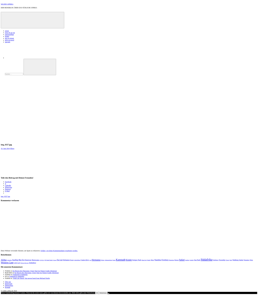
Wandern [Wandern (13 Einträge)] (246, 260)
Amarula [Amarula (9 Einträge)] (9, 260)
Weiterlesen (103, 293)
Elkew (12, 148)
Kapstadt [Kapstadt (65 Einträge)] (120, 259)
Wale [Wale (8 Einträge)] (230, 260)
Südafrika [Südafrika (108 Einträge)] (206, 259)
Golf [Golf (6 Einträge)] (90, 260)
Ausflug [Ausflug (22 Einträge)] (15, 260)
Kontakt (7, 287)
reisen (7, 31)
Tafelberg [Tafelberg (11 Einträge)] (215, 260)
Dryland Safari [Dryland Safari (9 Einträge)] (49, 260)
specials (7, 42)
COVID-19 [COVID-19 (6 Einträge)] (42, 260)
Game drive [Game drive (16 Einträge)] (85, 260)
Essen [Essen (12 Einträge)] (72, 260)
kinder (7, 36)
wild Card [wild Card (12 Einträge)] (17, 263)
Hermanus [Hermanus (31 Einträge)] (96, 260)
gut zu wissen (9, 38)
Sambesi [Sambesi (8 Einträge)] (187, 260)
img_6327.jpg (5, 196)
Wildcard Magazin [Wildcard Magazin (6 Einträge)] (24, 263)
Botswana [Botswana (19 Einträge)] (35, 260)
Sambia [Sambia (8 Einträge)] (192, 260)
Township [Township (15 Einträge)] (222, 260)
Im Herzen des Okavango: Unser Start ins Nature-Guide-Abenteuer (35, 271)
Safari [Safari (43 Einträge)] (182, 259)
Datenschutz (9, 285)
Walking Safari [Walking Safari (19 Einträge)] (237, 260)
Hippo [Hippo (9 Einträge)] (102, 260)
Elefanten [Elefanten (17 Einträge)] (66, 260)
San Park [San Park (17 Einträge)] (197, 260)
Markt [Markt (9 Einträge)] (148, 260)
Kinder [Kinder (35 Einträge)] (129, 260)
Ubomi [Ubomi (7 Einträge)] (227, 260)
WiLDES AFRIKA (7, 4)
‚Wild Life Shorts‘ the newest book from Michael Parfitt (31, 278)
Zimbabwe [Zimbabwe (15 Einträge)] (32, 263)
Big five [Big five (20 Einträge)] (22, 260)
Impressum (8, 284)
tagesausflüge (9, 34)
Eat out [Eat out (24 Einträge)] (60, 260)
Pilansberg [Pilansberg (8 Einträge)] (171, 260)
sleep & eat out (10, 33)
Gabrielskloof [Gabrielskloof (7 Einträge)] (77, 260)
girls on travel (9, 40)
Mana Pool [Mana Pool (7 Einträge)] (144, 260)
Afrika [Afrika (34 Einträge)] (4, 260)
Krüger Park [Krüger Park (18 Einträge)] (136, 260)
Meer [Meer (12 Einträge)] (152, 260)
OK (97, 293)
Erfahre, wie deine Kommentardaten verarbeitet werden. (59, 251)
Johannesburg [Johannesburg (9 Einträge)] (108, 260)
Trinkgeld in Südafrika (20, 274)
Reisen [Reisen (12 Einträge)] (176, 260)
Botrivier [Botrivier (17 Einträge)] (28, 260)
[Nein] (108, 293)
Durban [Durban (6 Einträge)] (54, 260)
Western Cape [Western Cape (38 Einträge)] (7, 262)
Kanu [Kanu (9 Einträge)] (114, 260)
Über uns (8, 282)
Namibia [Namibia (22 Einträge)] (157, 260)
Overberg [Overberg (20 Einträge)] (164, 260)
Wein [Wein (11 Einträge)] (251, 260)
